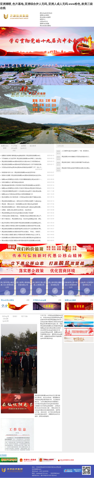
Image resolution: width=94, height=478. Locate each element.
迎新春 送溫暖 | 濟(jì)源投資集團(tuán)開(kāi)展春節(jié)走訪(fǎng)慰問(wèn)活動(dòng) (23, 175)
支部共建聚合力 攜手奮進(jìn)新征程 (13, 182)
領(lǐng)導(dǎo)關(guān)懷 (5, 318)
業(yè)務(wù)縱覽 (45, 17)
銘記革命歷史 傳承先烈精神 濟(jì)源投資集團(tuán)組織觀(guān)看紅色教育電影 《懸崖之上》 (23, 223)
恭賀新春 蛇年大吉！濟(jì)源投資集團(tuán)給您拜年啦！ (19, 172)
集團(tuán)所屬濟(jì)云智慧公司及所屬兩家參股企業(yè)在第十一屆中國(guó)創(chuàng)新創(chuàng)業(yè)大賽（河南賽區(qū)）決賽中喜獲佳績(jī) (23, 179)
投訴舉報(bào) (55, 473)
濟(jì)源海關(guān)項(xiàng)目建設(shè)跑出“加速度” (18, 213)
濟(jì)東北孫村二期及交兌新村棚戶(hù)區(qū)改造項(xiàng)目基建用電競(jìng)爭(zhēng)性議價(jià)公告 (77, 162)
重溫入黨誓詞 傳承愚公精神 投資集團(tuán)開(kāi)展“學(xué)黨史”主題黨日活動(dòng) (23, 226)
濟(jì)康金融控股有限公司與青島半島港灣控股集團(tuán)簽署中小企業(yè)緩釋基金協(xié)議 (23, 185)
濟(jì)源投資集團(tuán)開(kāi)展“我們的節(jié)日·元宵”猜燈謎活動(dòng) (23, 164)
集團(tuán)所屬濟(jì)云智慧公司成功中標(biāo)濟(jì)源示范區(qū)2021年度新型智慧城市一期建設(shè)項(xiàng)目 (23, 188)
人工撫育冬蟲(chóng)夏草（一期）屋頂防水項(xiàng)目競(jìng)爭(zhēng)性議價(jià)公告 (77, 151)
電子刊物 (24, 316)
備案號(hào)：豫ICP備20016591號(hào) (44, 475)
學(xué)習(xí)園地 (45, 25)
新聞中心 (42, 19)
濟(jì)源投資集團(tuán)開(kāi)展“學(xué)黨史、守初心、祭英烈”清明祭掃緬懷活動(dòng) (23, 231)
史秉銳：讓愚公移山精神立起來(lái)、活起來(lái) (16, 210)
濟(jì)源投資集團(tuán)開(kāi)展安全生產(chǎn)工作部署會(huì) (21, 161)
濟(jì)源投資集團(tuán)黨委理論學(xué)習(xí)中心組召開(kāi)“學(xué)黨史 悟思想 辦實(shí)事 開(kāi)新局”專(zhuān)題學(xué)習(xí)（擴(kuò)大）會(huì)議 (23, 229)
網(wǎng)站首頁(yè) (46, 13)
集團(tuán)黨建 (44, 23)
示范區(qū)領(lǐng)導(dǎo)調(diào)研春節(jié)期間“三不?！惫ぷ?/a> (22, 169)
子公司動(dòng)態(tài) (14, 148)
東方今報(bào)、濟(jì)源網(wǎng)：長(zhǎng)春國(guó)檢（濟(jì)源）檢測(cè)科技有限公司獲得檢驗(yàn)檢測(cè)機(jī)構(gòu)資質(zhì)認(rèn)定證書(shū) (23, 219)
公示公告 (60, 146)
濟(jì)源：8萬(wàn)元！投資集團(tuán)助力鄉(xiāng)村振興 (20, 204)
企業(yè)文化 (44, 21)
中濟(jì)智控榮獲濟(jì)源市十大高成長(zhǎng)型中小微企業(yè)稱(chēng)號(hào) (23, 191)
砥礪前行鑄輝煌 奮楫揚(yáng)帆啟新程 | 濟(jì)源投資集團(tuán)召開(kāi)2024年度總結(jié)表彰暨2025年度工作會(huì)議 (23, 155)
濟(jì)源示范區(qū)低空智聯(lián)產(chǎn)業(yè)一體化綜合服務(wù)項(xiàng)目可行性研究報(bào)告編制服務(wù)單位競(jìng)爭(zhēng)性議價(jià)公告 (77, 168)
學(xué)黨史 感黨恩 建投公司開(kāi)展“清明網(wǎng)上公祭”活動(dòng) (23, 234)
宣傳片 (15, 316)
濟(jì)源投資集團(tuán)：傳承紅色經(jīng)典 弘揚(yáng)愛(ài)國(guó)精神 (23, 207)
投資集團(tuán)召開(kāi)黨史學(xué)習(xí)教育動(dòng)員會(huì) (21, 237)
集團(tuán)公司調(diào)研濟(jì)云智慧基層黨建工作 (17, 194)
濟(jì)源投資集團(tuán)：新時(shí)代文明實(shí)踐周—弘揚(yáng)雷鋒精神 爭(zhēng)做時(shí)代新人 (23, 201)
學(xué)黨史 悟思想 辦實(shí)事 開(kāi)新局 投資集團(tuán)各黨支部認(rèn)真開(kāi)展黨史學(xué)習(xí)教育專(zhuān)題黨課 (23, 240)
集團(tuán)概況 (44, 15)
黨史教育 (33, 146)
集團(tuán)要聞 (4, 147)
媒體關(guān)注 (23, 147)
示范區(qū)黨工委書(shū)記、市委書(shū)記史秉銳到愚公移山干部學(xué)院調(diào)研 (23, 216)
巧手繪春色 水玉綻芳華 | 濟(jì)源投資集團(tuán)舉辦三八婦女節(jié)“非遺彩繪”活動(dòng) (23, 158)
